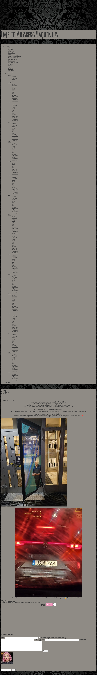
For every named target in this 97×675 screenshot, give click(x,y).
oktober (14, 98)
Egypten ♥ (11, 49)
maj (13, 81)
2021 (9, 161)
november (15, 99)
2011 (9, 353)
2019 (9, 195)
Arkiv (6, 73)
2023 (9, 122)
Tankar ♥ (10, 67)
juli (13, 93)
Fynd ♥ (10, 54)
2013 (9, 313)
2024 (9, 102)
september (15, 96)
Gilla (50, 604)
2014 (9, 294)
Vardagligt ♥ (11, 70)
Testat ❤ (10, 69)
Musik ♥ (10, 64)
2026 (9, 75)
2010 (9, 372)
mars (13, 79)
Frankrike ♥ (11, 53)
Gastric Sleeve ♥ (13, 57)
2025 (9, 82)
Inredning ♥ (11, 61)
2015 (9, 274)
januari (14, 76)
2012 (9, 333)
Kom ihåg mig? (45, 637)
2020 (9, 175)
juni (13, 92)
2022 (9, 142)
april (13, 89)
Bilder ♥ (10, 48)
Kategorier (8, 46)
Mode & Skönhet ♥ (13, 62)
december (15, 101)
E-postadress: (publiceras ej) (58, 637)
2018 (9, 215)
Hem (6, 45)
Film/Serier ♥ (12, 51)
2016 (9, 254)
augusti (14, 95)
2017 (9, 234)
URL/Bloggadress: (40, 639)
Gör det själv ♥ (12, 59)
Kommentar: (82, 639)
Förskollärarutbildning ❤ (15, 56)
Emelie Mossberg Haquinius (29, 34)
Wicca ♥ (10, 72)
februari (14, 78)
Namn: (3, 637)
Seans (5, 392)
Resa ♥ (10, 65)
